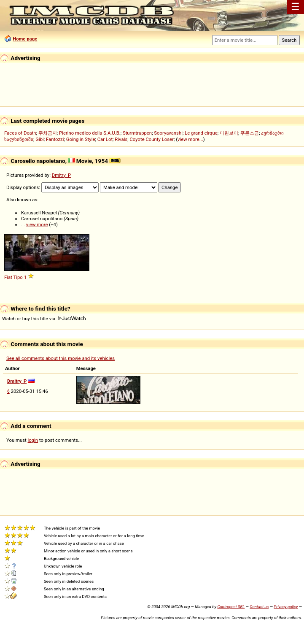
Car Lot (105, 139)
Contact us (259, 606)
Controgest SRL (231, 606)
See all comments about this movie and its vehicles (60, 358)
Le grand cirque (201, 133)
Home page (25, 39)
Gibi (39, 139)
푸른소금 (249, 133)
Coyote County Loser (151, 139)
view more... (190, 139)
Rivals (121, 139)
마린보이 (229, 133)
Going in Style (80, 139)
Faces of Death (20, 133)
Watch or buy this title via (44, 319)
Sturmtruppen (137, 133)
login (33, 440)
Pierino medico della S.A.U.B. (90, 133)
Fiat (8, 277)
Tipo (17, 277)
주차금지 (47, 133)
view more (37, 224)
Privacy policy (286, 606)
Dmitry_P (61, 175)
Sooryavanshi (168, 133)
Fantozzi (55, 139)
